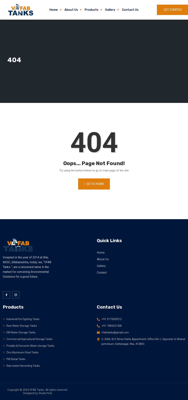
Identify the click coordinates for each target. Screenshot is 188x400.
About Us (71, 9)
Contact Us (130, 9)
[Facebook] (6, 295)
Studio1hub (45, 393)
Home (53, 9)
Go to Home (94, 184)
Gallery (110, 9)
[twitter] (15, 295)
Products (91, 9)
